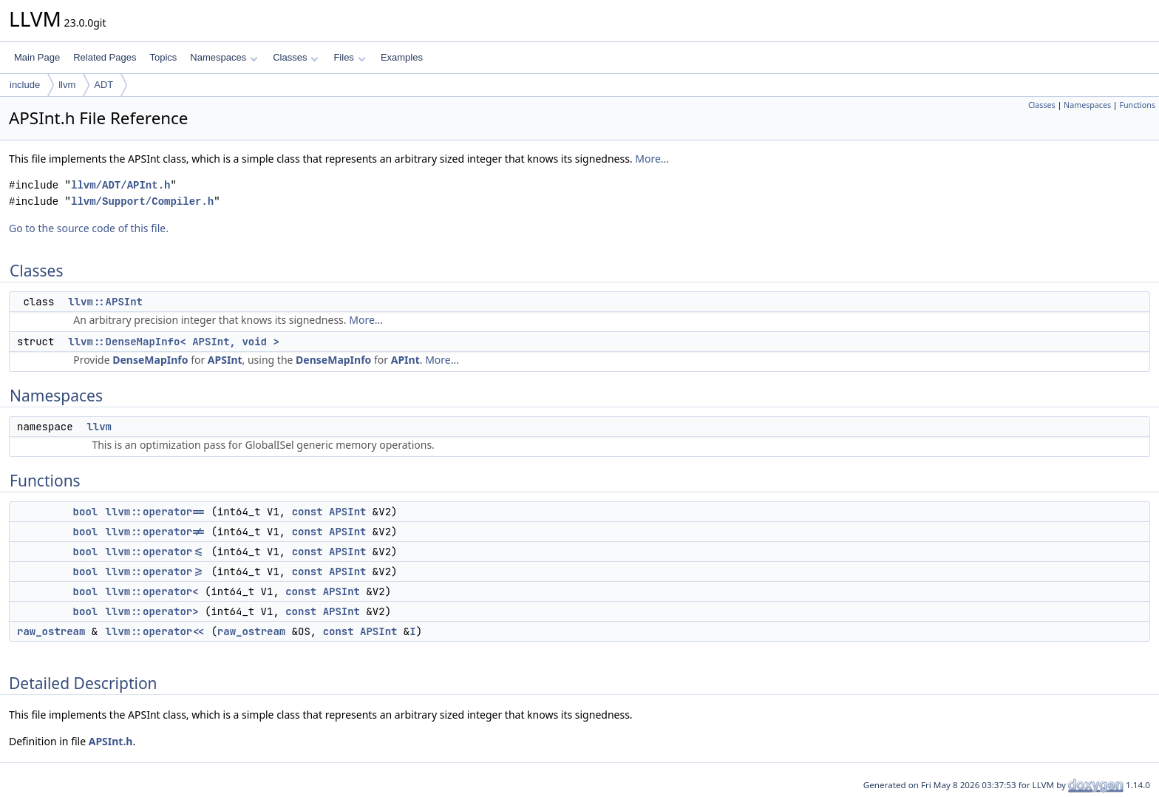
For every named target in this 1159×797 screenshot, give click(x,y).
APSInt (225, 360)
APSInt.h (111, 741)
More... (652, 159)
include (25, 84)
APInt (405, 360)
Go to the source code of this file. (89, 228)
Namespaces (223, 57)
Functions (1137, 105)
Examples (402, 57)
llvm (66, 84)
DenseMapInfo (150, 360)
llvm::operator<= (155, 551)
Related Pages (104, 57)
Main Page (37, 57)
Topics (163, 57)
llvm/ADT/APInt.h (120, 185)
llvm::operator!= (155, 531)
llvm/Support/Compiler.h (142, 201)
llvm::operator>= (155, 571)
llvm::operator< (152, 591)
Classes (296, 57)
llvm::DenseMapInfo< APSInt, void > (173, 341)
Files (349, 57)
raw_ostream (51, 631)
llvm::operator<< (155, 631)
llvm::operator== (155, 511)
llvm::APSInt (105, 301)
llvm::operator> (152, 611)
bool (85, 511)
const (307, 511)
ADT (103, 84)
